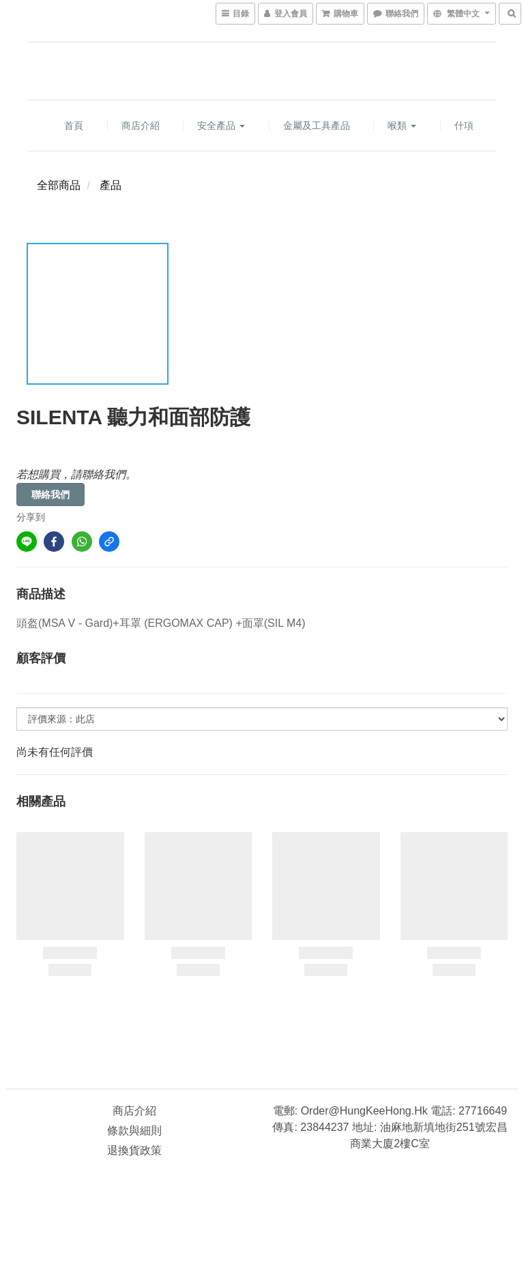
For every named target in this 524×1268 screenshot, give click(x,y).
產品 (110, 185)
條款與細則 (134, 1130)
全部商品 (59, 185)
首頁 (73, 125)
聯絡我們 (50, 494)
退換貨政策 (134, 1150)
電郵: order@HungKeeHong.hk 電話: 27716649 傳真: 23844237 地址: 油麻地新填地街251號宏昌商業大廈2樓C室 (389, 1127)
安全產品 (221, 125)
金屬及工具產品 (316, 125)
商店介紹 (140, 125)
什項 (464, 125)
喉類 (402, 125)
